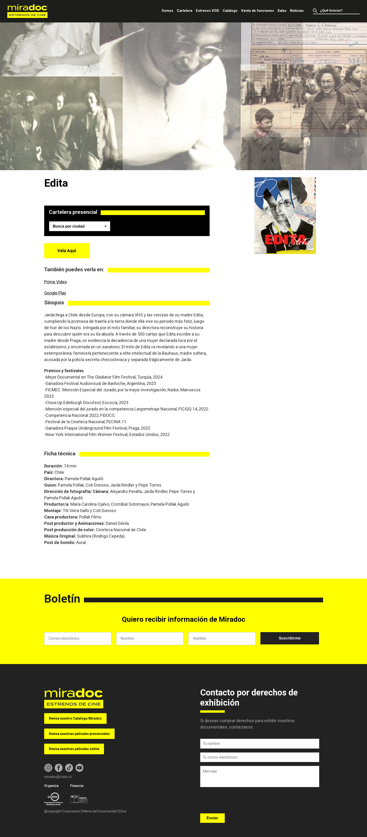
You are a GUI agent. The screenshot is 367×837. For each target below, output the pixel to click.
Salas (281, 11)
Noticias (297, 11)
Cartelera (184, 11)
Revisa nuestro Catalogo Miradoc (75, 718)
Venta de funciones (257, 11)
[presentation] (236, 802)
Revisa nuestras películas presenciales (79, 734)
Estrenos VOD (207, 11)
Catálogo (230, 11)
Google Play (55, 292)
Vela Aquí (66, 250)
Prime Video (55, 281)
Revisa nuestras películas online (74, 749)
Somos (167, 11)
